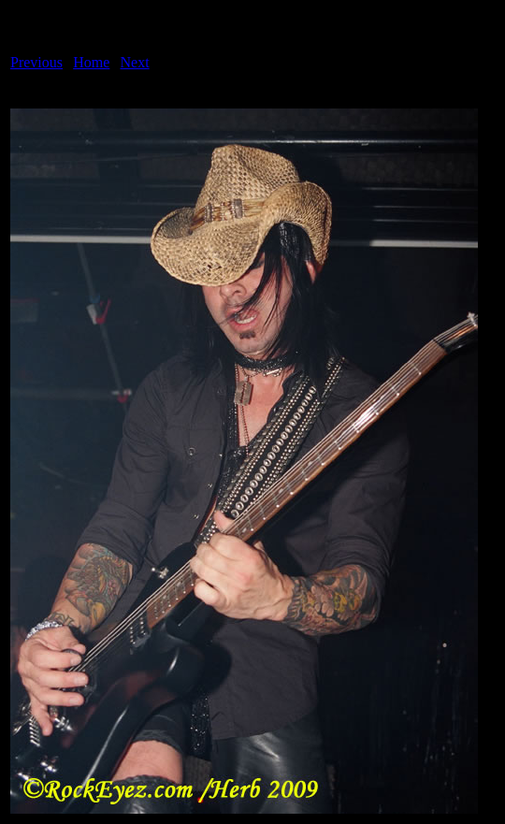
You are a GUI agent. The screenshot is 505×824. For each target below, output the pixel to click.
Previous (36, 62)
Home (91, 62)
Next (135, 62)
